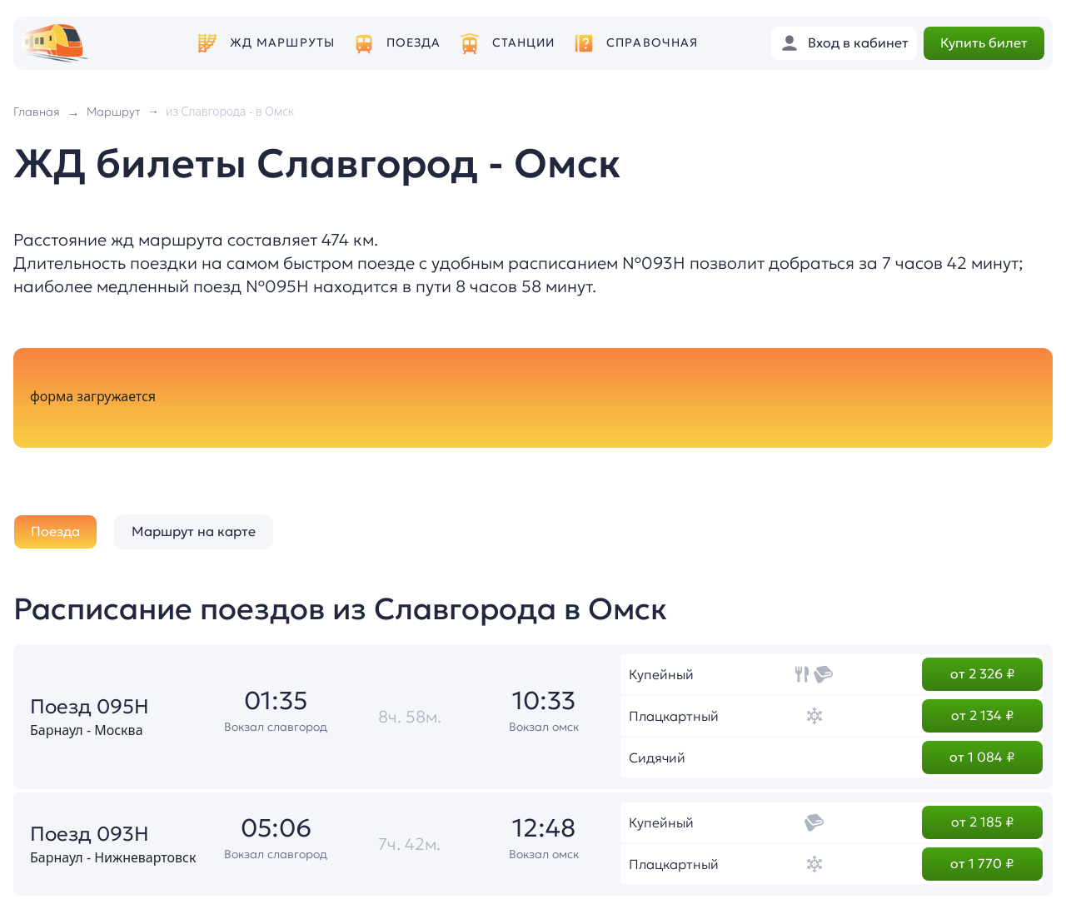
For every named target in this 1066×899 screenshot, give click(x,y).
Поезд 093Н (89, 834)
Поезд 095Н (89, 706)
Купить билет (984, 42)
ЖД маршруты (282, 43)
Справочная (652, 43)
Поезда (413, 43)
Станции (523, 43)
